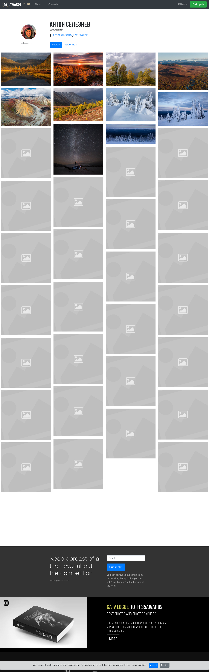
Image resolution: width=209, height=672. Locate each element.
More (113, 639)
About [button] (38, 4)
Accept (153, 665)
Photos (56, 44)
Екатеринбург (80, 35)
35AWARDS (70, 44)
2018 (16, 4)
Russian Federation (62, 35)
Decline (164, 665)
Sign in (183, 4)
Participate (198, 4)
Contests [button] (53, 4)
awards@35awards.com (59, 581)
